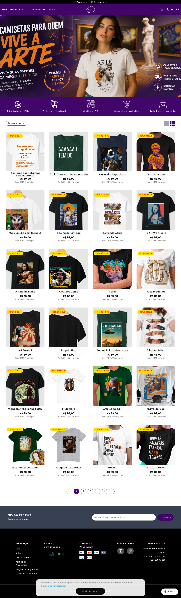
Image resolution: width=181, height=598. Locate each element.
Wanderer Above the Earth (25, 409)
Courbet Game (68, 291)
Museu (112, 467)
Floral (112, 291)
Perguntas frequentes (27, 569)
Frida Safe (68, 409)
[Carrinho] (177, 9)
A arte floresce (155, 467)
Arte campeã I (112, 409)
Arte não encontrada (25, 467)
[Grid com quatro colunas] (172, 123)
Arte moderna (156, 291)
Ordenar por (16, 123)
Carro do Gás (156, 409)
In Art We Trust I (156, 233)
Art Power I (25, 350)
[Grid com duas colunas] (166, 123)
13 (105, 491)
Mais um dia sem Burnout (25, 233)
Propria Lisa (68, 350)
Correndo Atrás (112, 233)
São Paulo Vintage (69, 233)
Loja (4, 9)
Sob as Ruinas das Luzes (112, 350)
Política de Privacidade (53, 585)
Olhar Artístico (155, 350)
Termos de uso (23, 557)
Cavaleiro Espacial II (112, 174)
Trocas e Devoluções (26, 573)
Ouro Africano (156, 174)
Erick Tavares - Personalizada (69, 174)
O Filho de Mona (25, 291)
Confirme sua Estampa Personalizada (25, 174)
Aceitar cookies (90, 591)
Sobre (52, 9)
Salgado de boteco (68, 467)
